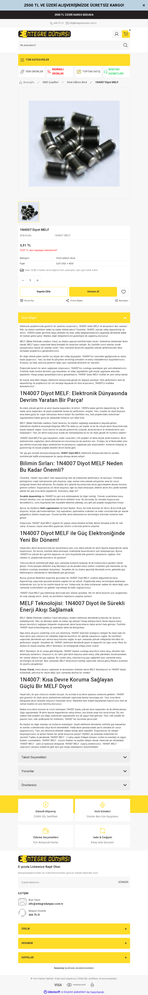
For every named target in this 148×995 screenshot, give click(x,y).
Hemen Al (93, 291)
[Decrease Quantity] (23, 280)
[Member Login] (116, 34)
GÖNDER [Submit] (123, 882)
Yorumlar (27, 771)
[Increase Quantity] (37, 280)
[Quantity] (30, 280)
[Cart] (126, 34)
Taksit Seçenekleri (33, 757)
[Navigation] (74, 60)
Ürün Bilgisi (28, 318)
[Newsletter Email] (74, 882)
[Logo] (44, 34)
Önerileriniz (29, 785)
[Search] (74, 45)
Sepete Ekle (44, 291)
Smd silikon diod (65, 258)
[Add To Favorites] (123, 292)
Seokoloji (59, 968)
